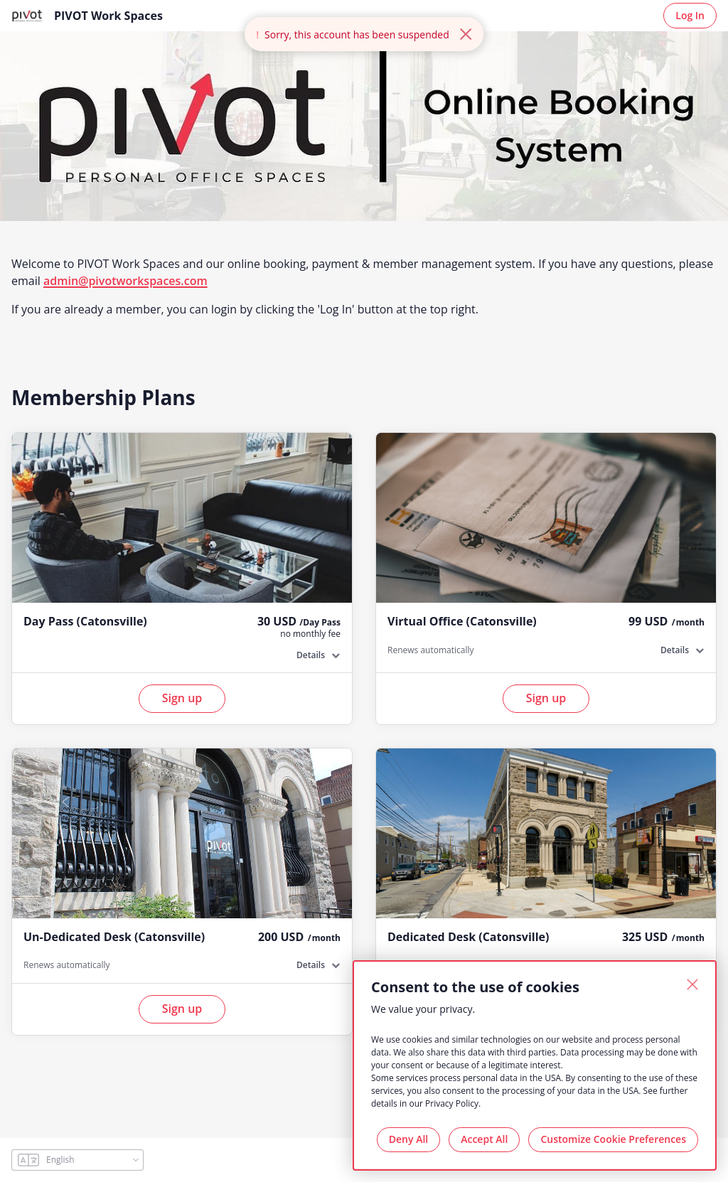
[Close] (692, 984)
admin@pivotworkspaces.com (125, 281)
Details (310, 655)
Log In (690, 15)
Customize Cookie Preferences (613, 1139)
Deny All (408, 1139)
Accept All (484, 1139)
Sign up (182, 698)
